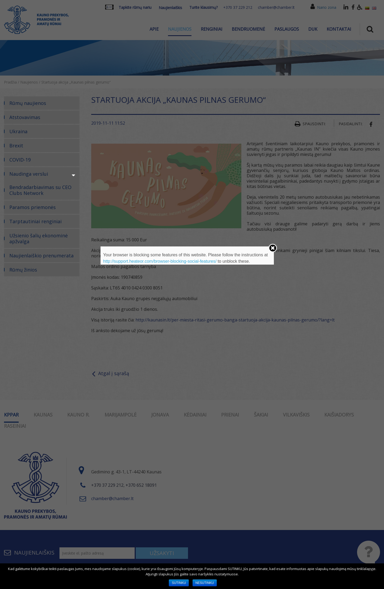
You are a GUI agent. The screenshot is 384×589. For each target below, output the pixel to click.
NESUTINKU (204, 583)
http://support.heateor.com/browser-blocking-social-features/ (160, 261)
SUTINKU (179, 583)
